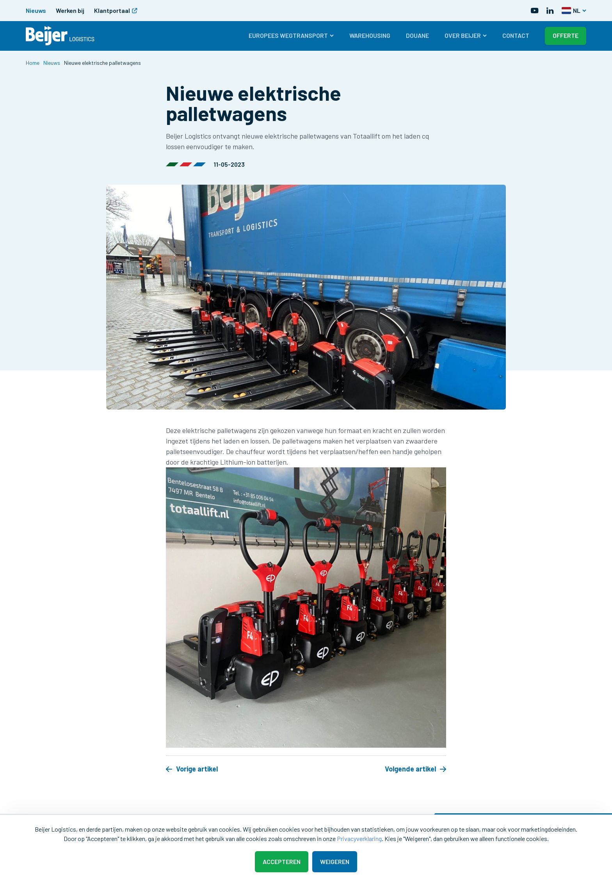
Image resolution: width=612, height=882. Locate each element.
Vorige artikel (192, 768)
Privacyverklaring (359, 838)
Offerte (565, 35)
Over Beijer (466, 35)
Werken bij (70, 10)
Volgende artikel (415, 768)
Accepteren (282, 861)
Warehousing (369, 35)
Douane (417, 35)
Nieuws (36, 10)
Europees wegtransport (291, 35)
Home (32, 62)
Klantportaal (115, 10)
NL (574, 10)
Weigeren (334, 861)
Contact (515, 35)
